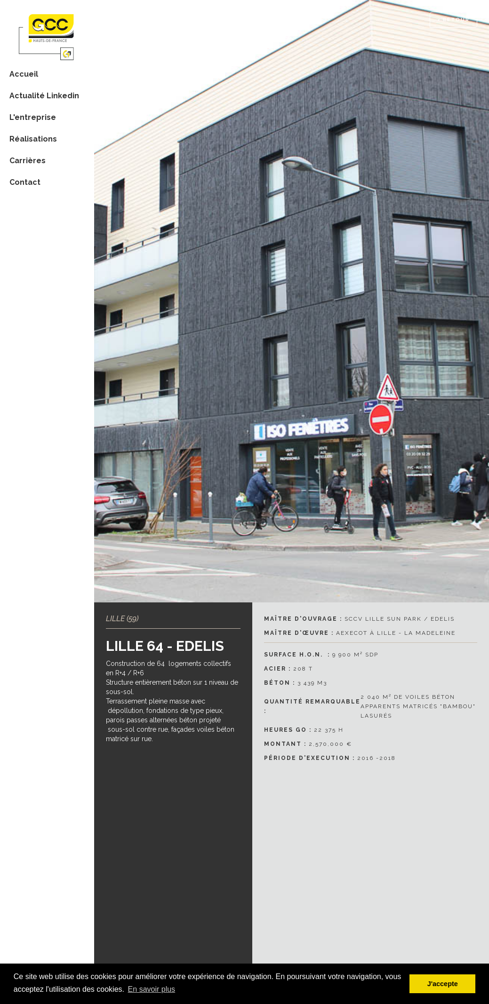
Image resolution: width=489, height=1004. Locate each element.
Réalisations (33, 138)
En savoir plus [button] (152, 989)
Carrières (27, 160)
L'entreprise (32, 117)
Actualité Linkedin (44, 95)
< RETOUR (453, 19)
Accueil (23, 74)
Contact (24, 182)
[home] (47, 31)
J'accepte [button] (442, 984)
